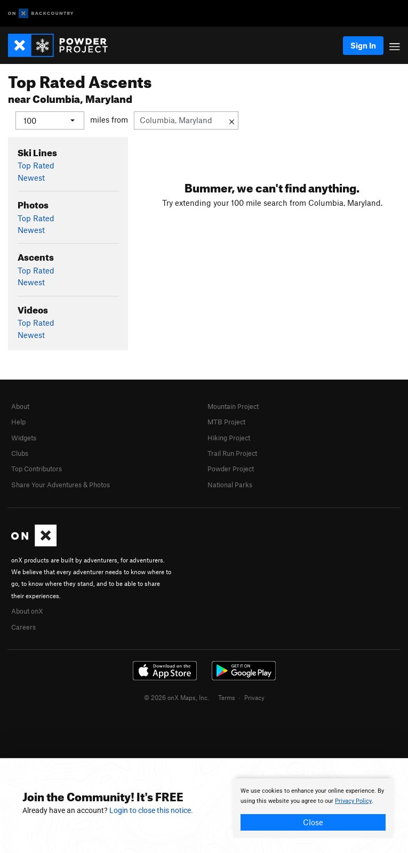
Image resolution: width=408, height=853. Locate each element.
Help (18, 421)
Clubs (19, 453)
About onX (27, 611)
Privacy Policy (353, 801)
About (20, 406)
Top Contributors (36, 468)
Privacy (254, 697)
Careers (23, 627)
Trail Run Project (232, 453)
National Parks (229, 484)
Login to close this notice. (151, 810)
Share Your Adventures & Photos (60, 484)
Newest (31, 177)
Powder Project (230, 468)
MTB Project (226, 421)
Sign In (363, 45)
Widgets (23, 437)
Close (313, 822)
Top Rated (36, 165)
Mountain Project (233, 406)
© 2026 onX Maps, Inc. (176, 697)
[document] (313, 808)
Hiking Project (228, 437)
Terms (226, 697)
